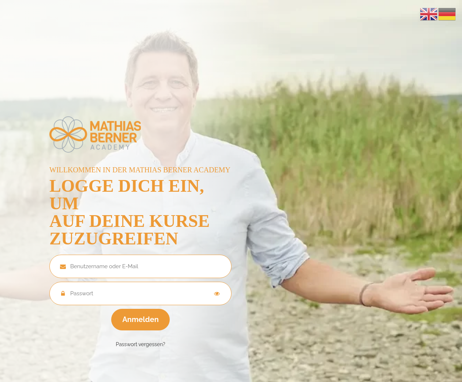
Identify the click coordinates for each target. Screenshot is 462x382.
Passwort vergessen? (140, 344)
